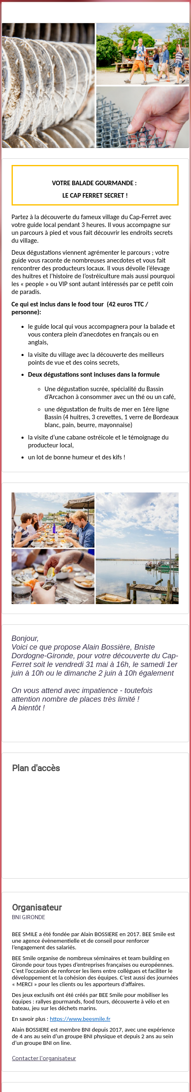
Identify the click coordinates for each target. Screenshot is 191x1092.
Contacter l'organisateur (44, 1057)
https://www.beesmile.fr (80, 1019)
